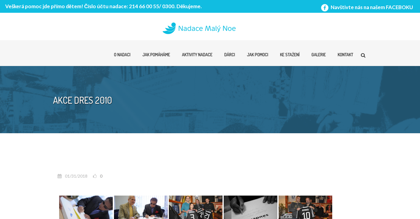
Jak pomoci (257, 54)
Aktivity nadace (197, 54)
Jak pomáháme (156, 54)
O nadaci (122, 54)
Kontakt (345, 54)
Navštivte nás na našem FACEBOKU (366, 7)
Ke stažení (290, 54)
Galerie (318, 54)
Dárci (229, 54)
